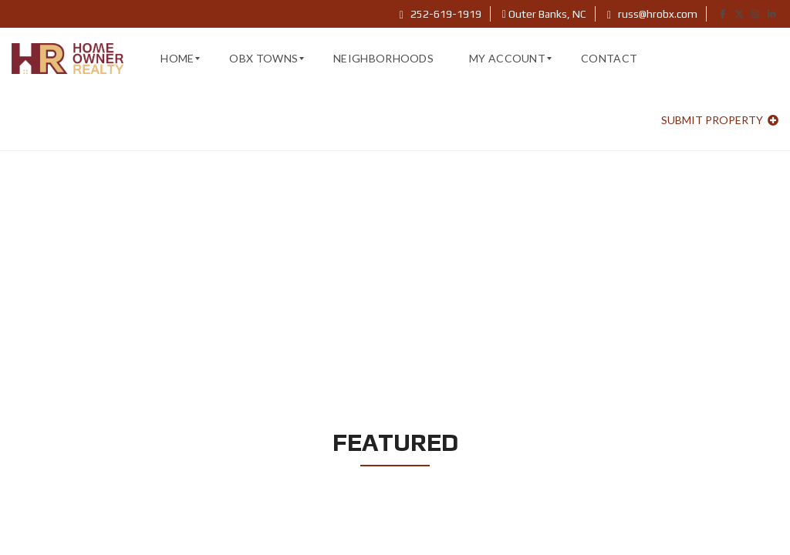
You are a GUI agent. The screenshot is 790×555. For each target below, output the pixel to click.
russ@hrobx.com (652, 14)
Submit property (719, 119)
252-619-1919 (440, 14)
